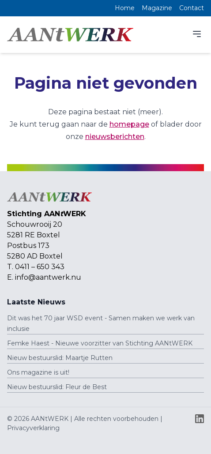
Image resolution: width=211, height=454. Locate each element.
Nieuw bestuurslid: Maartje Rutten (60, 358)
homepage (129, 124)
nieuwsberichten (114, 136)
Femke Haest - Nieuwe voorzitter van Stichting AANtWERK (99, 343)
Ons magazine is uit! (38, 372)
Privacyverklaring (33, 428)
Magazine (157, 8)
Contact (191, 8)
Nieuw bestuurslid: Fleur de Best (57, 387)
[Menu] (197, 34)
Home (125, 8)
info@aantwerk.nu (48, 277)
